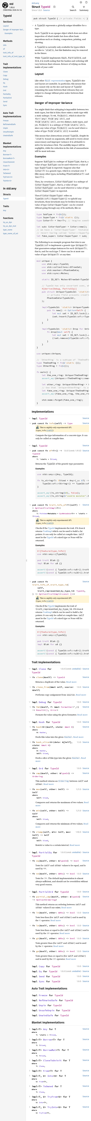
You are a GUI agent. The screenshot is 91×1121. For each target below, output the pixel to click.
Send (42, 976)
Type (69, 423)
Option (39, 508)
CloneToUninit (52, 1060)
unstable (76, 669)
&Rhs (60, 873)
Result (40, 710)
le (37, 925)
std (11, 4)
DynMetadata (65, 513)
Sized (53, 459)
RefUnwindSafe (48, 1000)
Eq (40, 971)
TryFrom (52, 1096)
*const (65, 594)
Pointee (43, 513)
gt (37, 938)
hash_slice (42, 742)
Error (53, 710)
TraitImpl (50, 508)
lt (37, 912)
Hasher (43, 732)
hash (38, 727)
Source (46, 10)
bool (76, 860)
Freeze (43, 995)
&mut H (68, 727)
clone (39, 677)
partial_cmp (43, 896)
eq (37, 860)
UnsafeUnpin (46, 1010)
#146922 (49, 430)
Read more (71, 681)
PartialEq (45, 852)
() (71, 594)
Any (45, 1029)
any (37, 3)
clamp (39, 832)
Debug (42, 702)
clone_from (42, 687)
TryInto (52, 1107)
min (38, 810)
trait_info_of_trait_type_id (49, 584)
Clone (42, 668)
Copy (42, 966)
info (51, 423)
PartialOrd (46, 891)
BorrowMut (49, 1050)
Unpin (42, 1005)
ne (37, 873)
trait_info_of (57, 505)
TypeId (43, 418)
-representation (55, 80)
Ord (41, 768)
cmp (38, 773)
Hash (42, 722)
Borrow (47, 1039)
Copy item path (54, 7)
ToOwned (48, 1086)
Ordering (37, 776)
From (46, 1070)
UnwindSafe (46, 1015)
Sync (42, 981)
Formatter (66, 707)
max (38, 789)
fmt (38, 707)
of (50, 450)
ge (37, 951)
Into (50, 1075)
